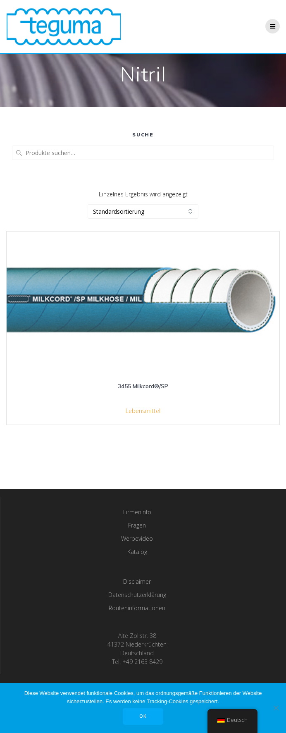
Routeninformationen (137, 608)
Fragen (137, 525)
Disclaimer (137, 581)
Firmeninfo (137, 512)
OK (143, 716)
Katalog (137, 552)
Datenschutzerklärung (137, 595)
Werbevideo (137, 538)
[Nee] (276, 708)
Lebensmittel (143, 411)
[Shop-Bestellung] (143, 211)
